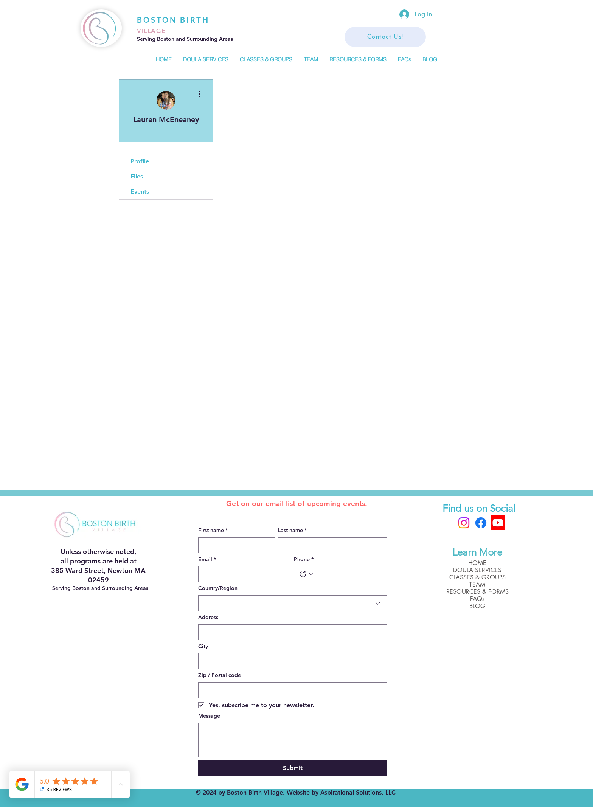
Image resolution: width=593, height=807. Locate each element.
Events (139, 191)
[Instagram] (463, 522)
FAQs (477, 598)
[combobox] (293, 603)
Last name (292, 530)
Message (209, 715)
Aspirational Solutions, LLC (358, 792)
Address (208, 617)
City (203, 646)
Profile (139, 161)
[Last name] (330, 545)
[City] (290, 661)
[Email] (243, 574)
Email (207, 559)
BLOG (477, 606)
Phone (304, 559)
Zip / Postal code (219, 675)
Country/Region (218, 588)
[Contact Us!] (385, 37)
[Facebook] (480, 522)
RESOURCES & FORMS (477, 591)
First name (213, 530)
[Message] (293, 740)
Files (136, 176)
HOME (477, 562)
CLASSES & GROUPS (477, 577)
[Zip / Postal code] (290, 690)
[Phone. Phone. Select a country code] (306, 574)
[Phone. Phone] (348, 574)
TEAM (477, 584)
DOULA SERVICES (477, 570)
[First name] (234, 545)
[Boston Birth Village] (498, 522)
